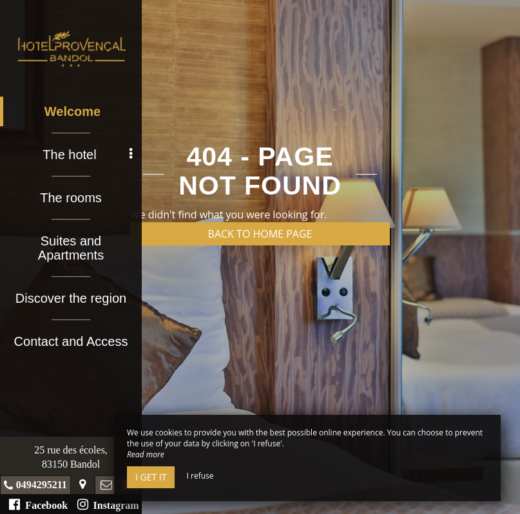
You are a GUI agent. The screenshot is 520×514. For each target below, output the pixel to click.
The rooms (71, 198)
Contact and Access (71, 341)
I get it (150, 477)
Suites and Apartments (71, 248)
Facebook (38, 504)
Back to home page (260, 234)
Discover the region (70, 298)
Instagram (108, 504)
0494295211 (41, 484)
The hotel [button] (87, 155)
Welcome (72, 111)
